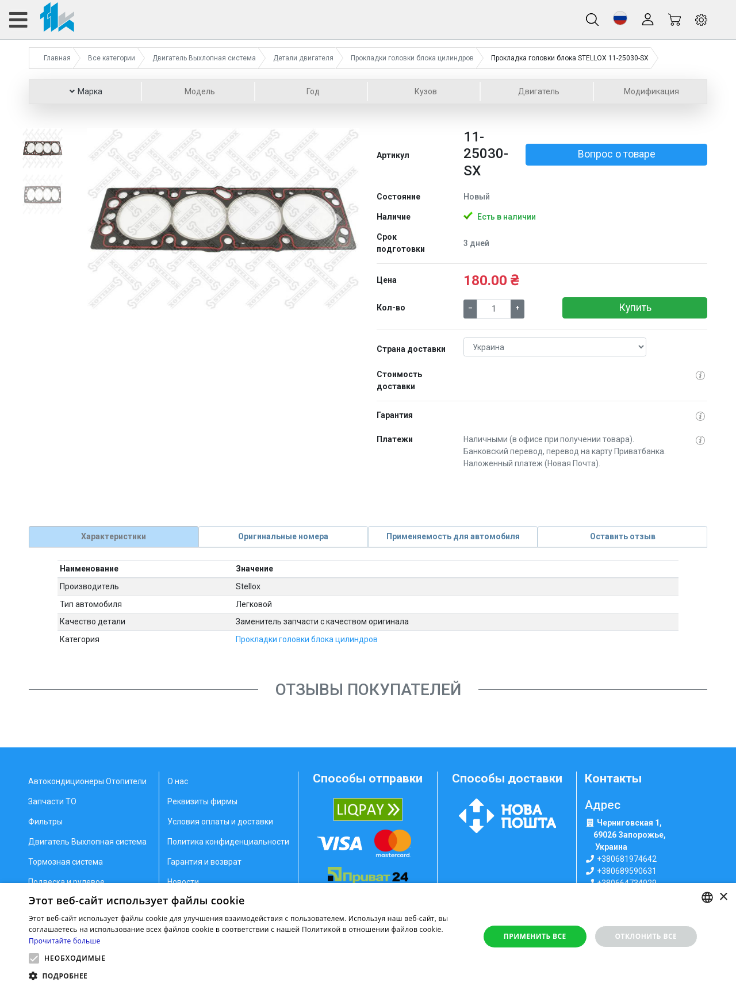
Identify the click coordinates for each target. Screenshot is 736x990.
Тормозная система (65, 861)
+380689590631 (627, 870)
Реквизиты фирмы (202, 801)
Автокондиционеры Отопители (87, 781)
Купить (635, 307)
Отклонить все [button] (646, 936)
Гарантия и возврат (204, 861)
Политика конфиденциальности (228, 841)
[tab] (113, 536)
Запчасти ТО (52, 801)
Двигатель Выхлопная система (87, 841)
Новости (183, 882)
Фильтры (45, 821)
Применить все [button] (535, 936)
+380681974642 (627, 858)
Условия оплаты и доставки (220, 821)
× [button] (723, 897)
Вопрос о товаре (617, 154)
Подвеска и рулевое (66, 882)
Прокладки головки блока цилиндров (307, 638)
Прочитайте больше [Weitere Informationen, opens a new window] (64, 941)
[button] (620, 18)
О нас (177, 781)
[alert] (368, 936)
